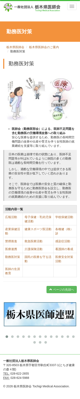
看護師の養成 (64, 249)
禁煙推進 (11, 241)
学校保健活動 (64, 217)
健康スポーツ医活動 (38, 229)
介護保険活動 (33, 249)
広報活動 (11, 217)
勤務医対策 (12, 257)
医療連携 (11, 249)
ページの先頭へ (61, 289)
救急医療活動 (33, 241)
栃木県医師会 (15, 47)
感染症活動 (62, 241)
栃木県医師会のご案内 (44, 47)
